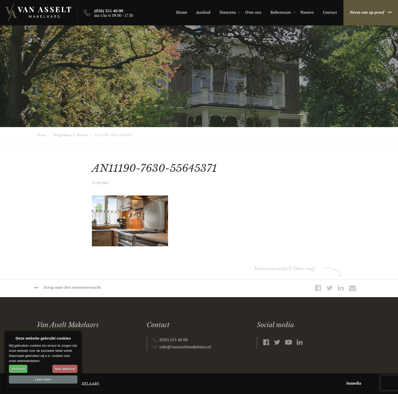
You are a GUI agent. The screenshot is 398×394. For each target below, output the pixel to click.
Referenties (281, 12)
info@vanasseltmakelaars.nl (185, 347)
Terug (72, 287)
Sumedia (353, 383)
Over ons (253, 12)
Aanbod (203, 12)
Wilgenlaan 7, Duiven (70, 135)
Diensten (228, 12)
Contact (330, 12)
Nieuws (307, 12)
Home (181, 12)
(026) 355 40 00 (173, 340)
